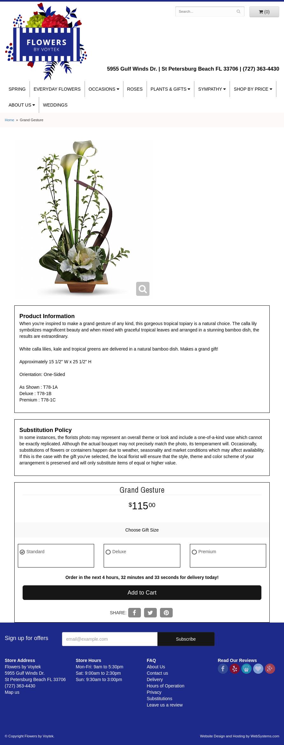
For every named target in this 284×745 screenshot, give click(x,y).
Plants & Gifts (169, 89)
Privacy (154, 692)
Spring (17, 89)
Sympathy (210, 89)
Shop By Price (251, 89)
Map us (12, 692)
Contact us (157, 673)
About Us (20, 105)
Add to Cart (142, 592)
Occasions (102, 89)
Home (9, 120)
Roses (135, 89)
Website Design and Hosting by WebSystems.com (239, 736)
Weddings (55, 105)
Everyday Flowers (57, 89)
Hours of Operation (165, 685)
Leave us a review (165, 704)
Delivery (155, 679)
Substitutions (159, 698)
